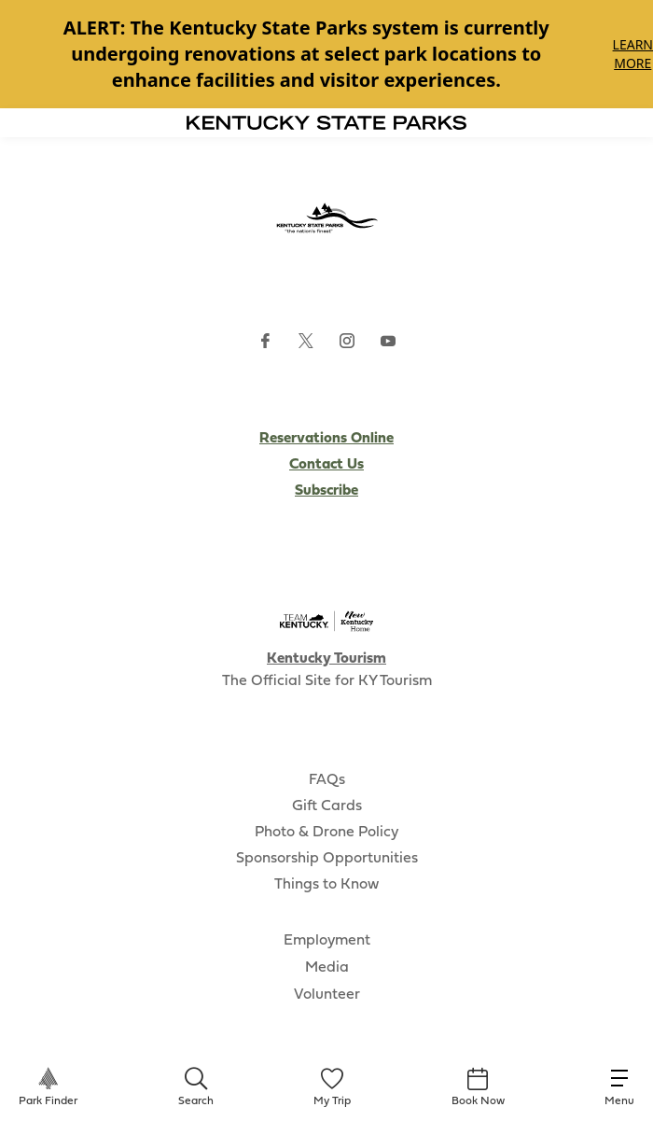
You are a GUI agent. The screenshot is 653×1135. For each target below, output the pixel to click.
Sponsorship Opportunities (327, 858)
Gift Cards (327, 806)
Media (327, 967)
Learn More (633, 53)
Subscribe (326, 490)
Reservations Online (326, 438)
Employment (327, 940)
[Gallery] (326, 54)
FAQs (327, 780)
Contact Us (326, 464)
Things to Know (326, 884)
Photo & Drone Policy (326, 832)
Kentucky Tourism (326, 659)
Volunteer (327, 995)
